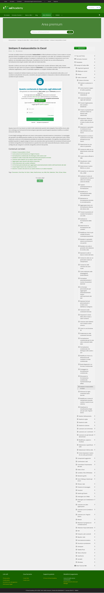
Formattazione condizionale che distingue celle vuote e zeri (86, 350)
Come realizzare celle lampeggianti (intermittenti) (86, 273)
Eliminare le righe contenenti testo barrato (85, 393)
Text (57, 172)
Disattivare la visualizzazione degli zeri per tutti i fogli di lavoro (86, 410)
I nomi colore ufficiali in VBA (87, 157)
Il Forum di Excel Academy (50, 578)
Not (48, 172)
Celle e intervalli (34, 40)
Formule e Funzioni (18, 15)
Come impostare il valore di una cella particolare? (86, 454)
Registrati (56, 1)
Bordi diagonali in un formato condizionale (86, 365)
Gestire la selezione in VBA (86, 84)
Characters (15, 172)
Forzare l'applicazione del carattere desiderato (86, 105)
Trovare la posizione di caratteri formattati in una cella (86, 214)
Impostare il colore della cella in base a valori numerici (85, 317)
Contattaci (19, 1)
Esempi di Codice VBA (23, 40)
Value (64, 172)
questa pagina (44, 105)
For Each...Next (29, 172)
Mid (45, 172)
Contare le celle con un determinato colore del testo (86, 151)
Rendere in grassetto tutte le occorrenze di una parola (86, 241)
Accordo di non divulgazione (10, 582)
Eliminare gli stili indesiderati (85, 94)
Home (5, 1)
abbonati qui (35, 97)
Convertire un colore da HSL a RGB (87, 172)
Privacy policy (6, 578)
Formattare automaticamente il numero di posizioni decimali (86, 281)
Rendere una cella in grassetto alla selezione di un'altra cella (87, 248)
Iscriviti (33, 122)
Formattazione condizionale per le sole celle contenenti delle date (87, 341)
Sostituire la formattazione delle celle (86, 221)
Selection (52, 172)
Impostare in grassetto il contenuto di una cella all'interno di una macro (86, 130)
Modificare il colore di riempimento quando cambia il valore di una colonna (86, 401)
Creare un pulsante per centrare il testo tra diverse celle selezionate (86, 112)
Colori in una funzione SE (86, 329)
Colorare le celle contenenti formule (85, 311)
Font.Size (21, 172)
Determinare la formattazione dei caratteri (85, 227)
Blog (36, 15)
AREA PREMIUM (47, 15)
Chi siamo (12, 1)
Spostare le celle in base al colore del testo (86, 254)
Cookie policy (6, 580)
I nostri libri (26, 578)
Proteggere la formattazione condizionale (84, 371)
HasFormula (37, 172)
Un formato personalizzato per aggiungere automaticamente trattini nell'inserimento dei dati (86, 292)
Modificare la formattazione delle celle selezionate (86, 193)
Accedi (49, 1)
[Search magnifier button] (99, 7)
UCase (60, 172)
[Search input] (92, 7)
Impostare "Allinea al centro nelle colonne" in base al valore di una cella (86, 121)
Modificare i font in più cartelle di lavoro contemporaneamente (86, 234)
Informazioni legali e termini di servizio (33, 1)
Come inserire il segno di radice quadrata (86, 89)
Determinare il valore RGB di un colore (86, 167)
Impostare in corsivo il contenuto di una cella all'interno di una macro (86, 138)
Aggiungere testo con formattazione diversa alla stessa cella (86, 207)
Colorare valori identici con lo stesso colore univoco (86, 323)
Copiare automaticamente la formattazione (86, 187)
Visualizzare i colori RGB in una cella (85, 162)
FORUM (57, 15)
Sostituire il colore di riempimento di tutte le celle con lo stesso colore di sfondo (87, 179)
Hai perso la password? (43, 122)
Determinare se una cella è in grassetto (86, 145)
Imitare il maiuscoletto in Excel (58, 40)
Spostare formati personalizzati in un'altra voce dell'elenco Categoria (86, 304)
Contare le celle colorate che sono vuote (85, 267)
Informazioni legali (7, 584)
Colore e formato (44, 40)
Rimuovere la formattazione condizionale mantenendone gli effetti (85, 380)
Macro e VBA (29, 15)
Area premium (12, 40)
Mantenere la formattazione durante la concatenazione (86, 200)
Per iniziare (7, 15)
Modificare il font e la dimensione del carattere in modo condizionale (86, 358)
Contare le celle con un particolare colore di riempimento (86, 260)
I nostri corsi (26, 580)
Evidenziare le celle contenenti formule (85, 334)
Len (43, 172)
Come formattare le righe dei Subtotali (86, 99)
